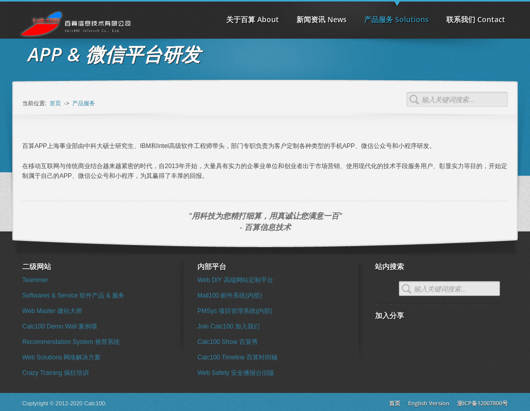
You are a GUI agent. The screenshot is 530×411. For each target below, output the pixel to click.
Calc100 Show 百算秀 (227, 342)
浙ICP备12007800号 (482, 403)
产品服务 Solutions (396, 16)
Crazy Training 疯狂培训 (55, 372)
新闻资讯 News (322, 19)
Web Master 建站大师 (52, 311)
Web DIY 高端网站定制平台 (235, 280)
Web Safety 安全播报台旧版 (235, 372)
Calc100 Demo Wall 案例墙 (59, 326)
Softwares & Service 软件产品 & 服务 (73, 295)
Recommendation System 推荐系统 (71, 342)
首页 (55, 103)
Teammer (35, 280)
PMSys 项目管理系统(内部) (234, 311)
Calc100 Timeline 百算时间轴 (237, 357)
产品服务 (83, 103)
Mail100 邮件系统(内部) (229, 295)
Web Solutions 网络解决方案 (61, 357)
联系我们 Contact (475, 19)
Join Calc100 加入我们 (228, 326)
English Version (428, 403)
